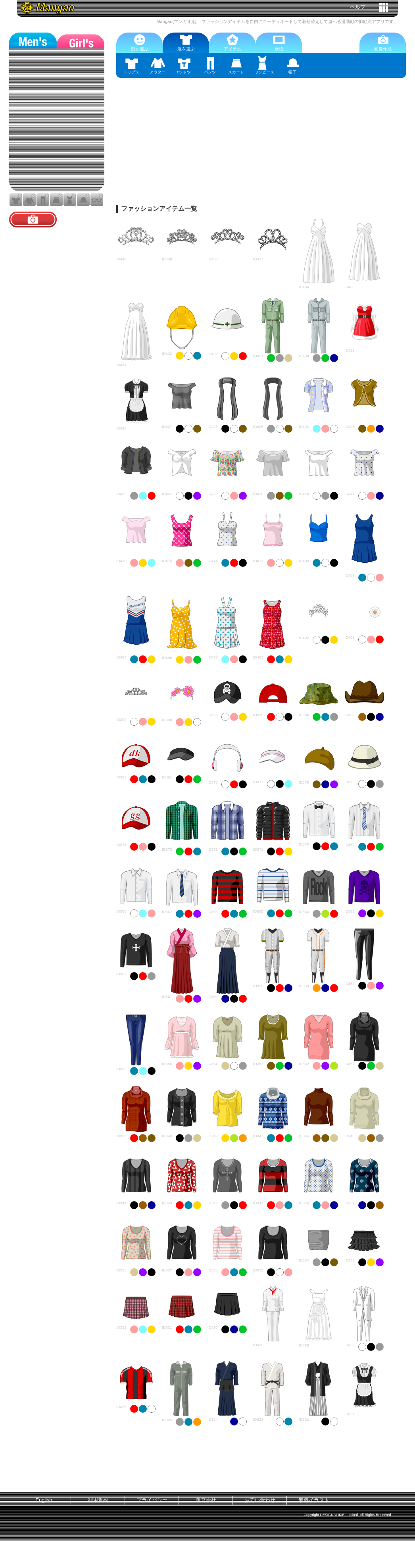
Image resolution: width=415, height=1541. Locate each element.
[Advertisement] (261, 145)
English (44, 1500)
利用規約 (98, 1500)
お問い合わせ (259, 1500)
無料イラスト (313, 1500)
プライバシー (151, 1500)
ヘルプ (357, 7)
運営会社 (206, 1500)
